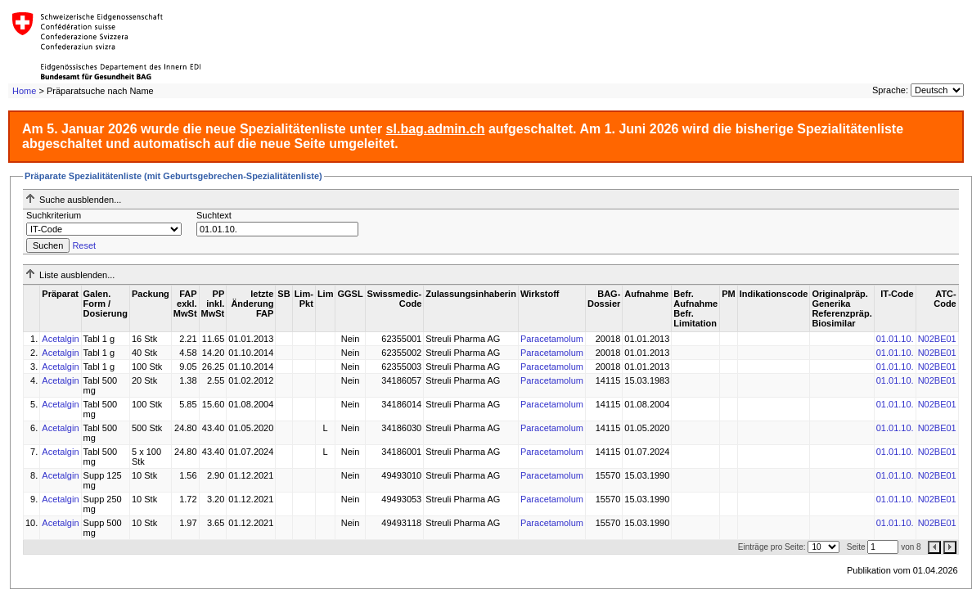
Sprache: (890, 90)
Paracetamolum (551, 339)
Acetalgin (60, 339)
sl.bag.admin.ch (435, 129)
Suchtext (214, 215)
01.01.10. (895, 339)
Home (24, 91)
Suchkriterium (53, 215)
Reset (84, 245)
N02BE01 (937, 339)
